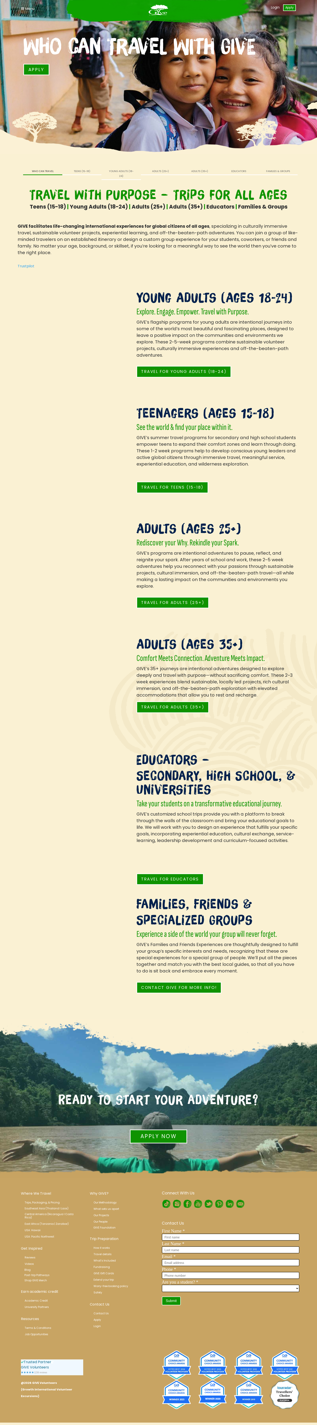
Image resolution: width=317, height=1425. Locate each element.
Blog (27, 1270)
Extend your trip (104, 1280)
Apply (289, 7)
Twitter (208, 1203)
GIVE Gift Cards (104, 1273)
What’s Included (105, 1260)
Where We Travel (36, 1193)
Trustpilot (26, 266)
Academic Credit (36, 1300)
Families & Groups (278, 171)
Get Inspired (31, 1248)
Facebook (187, 1203)
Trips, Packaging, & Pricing (42, 1202)
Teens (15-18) (82, 171)
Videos (29, 1264)
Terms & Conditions (38, 1328)
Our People (100, 1221)
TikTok (166, 1203)
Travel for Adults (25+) (172, 602)
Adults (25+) (160, 171)
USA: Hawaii (33, 1230)
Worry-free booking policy (111, 1286)
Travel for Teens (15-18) (172, 487)
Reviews (30, 1257)
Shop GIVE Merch (35, 1280)
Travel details (103, 1254)
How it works (102, 1248)
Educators (238, 171)
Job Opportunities (36, 1334)
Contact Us (99, 1304)
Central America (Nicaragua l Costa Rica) (49, 1215)
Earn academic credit (39, 1291)
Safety (98, 1292)
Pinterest (219, 1203)
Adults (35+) (199, 171)
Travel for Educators (170, 879)
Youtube (198, 1203)
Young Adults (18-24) (121, 173)
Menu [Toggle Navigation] (28, 8)
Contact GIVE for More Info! (179, 987)
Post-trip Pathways (37, 1275)
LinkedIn (229, 1203)
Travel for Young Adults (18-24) (184, 371)
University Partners (37, 1307)
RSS (240, 1203)
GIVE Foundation (104, 1227)
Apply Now (158, 1136)
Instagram (176, 1203)
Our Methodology (105, 1202)
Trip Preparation (104, 1238)
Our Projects (101, 1215)
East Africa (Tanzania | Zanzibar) (47, 1224)
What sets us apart (106, 1209)
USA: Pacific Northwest (39, 1236)
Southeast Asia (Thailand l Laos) (46, 1208)
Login (275, 7)
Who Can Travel (43, 171)
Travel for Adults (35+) (172, 707)
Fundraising (102, 1267)
